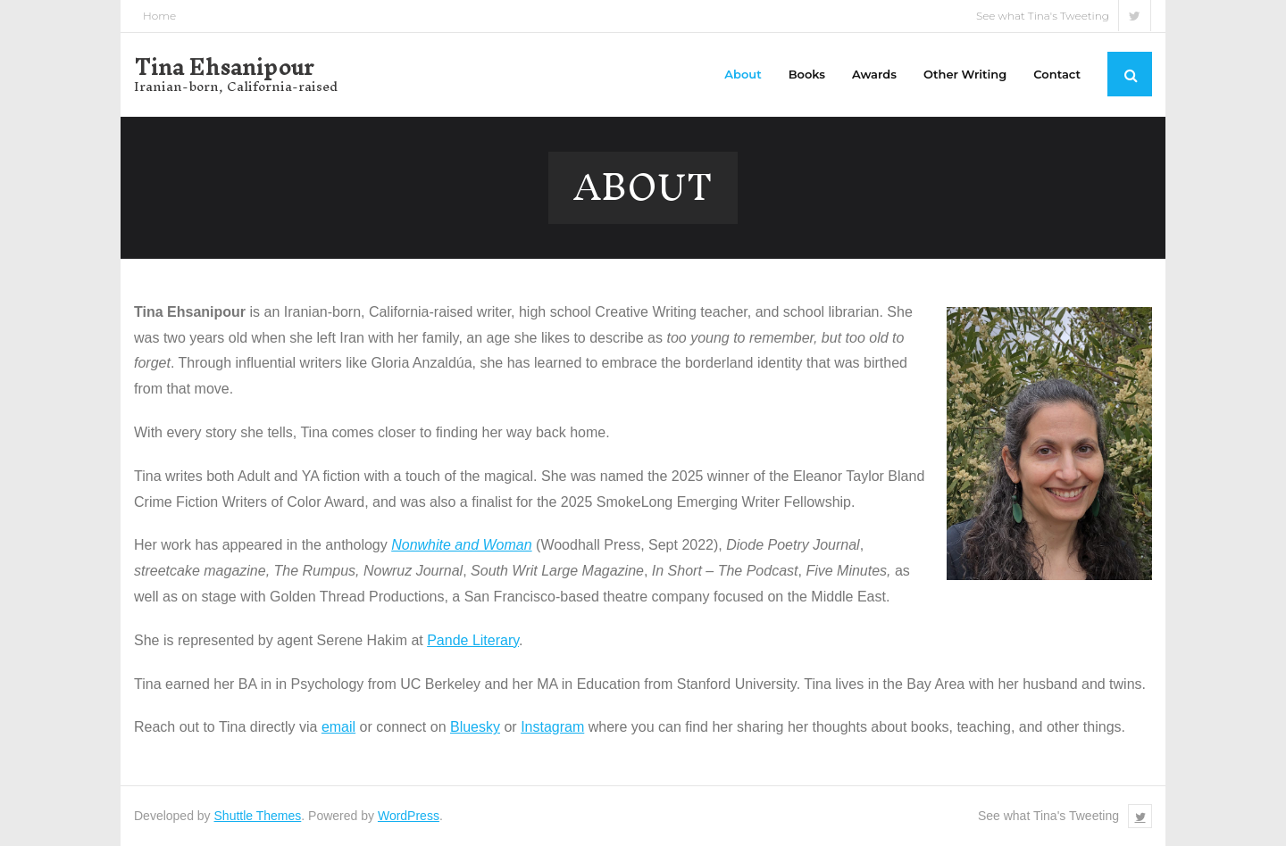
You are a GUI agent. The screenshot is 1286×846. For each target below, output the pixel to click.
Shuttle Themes (258, 816)
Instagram (552, 726)
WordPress (408, 816)
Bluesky (475, 726)
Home (159, 15)
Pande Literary (473, 640)
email (338, 726)
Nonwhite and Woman (461, 544)
